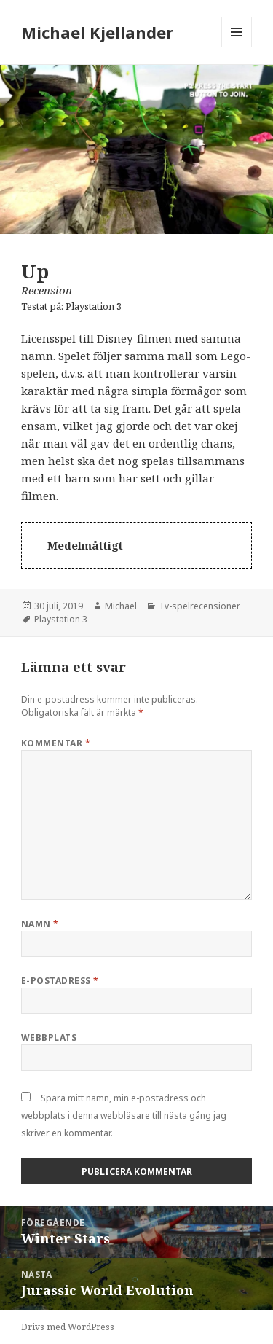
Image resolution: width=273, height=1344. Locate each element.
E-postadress (60, 980)
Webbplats (48, 1037)
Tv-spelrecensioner (199, 606)
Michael (121, 606)
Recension (46, 290)
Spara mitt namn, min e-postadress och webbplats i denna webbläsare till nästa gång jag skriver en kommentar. (123, 1115)
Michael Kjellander (97, 32)
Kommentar (55, 743)
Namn (40, 924)
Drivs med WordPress (67, 1327)
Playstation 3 (94, 306)
